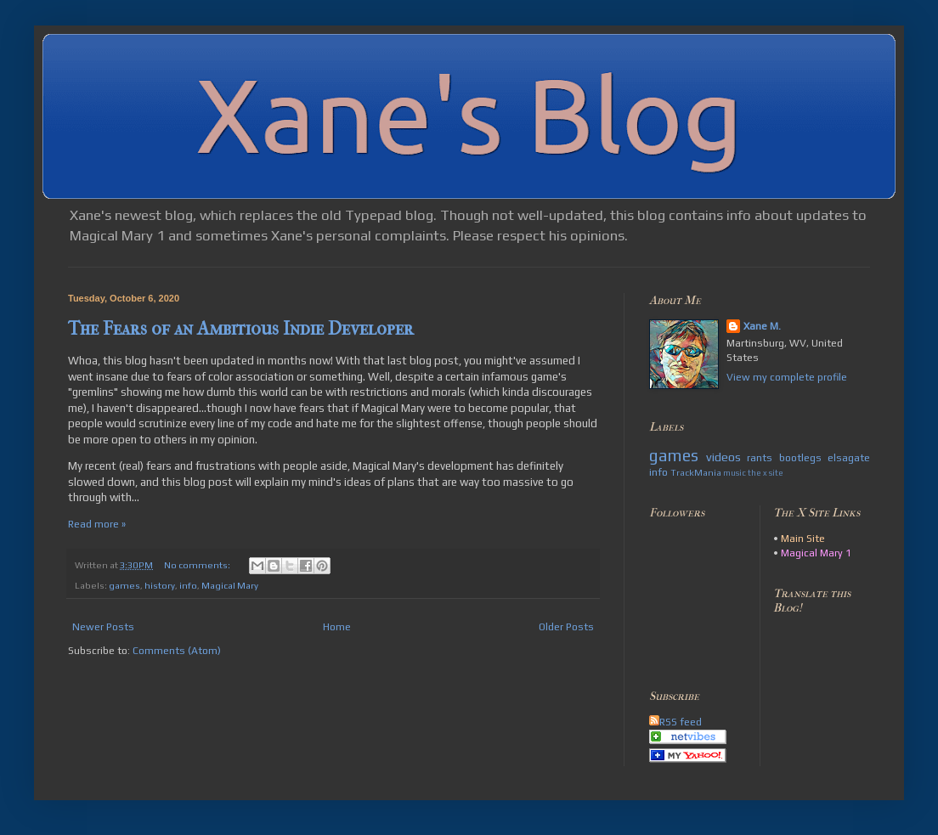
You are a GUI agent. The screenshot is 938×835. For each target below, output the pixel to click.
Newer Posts (103, 627)
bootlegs (800, 458)
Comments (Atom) (177, 651)
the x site (765, 472)
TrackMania (695, 472)
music (734, 472)
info (188, 585)
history (159, 585)
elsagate (849, 458)
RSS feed (675, 722)
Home (337, 627)
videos (723, 457)
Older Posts (566, 627)
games (124, 585)
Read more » (97, 524)
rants (759, 458)
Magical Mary (229, 585)
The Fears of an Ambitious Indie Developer (241, 329)
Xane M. (762, 326)
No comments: (198, 565)
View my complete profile (786, 377)
